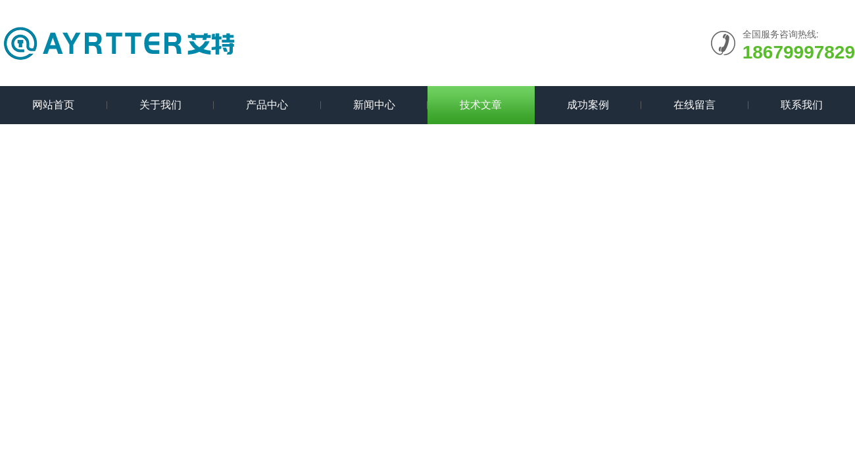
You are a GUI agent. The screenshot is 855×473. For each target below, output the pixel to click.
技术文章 (481, 104)
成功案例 (588, 104)
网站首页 (53, 104)
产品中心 (267, 104)
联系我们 (802, 104)
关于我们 (160, 104)
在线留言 (694, 104)
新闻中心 (374, 104)
